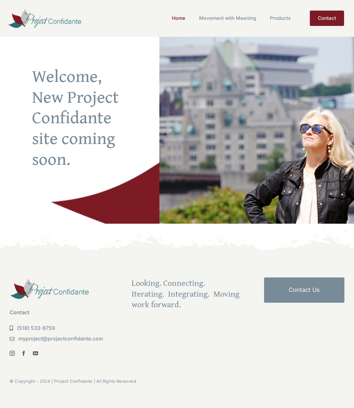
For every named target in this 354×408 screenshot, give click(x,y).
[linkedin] (35, 353)
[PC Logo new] (45, 10)
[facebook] (23, 353)
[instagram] (12, 353)
